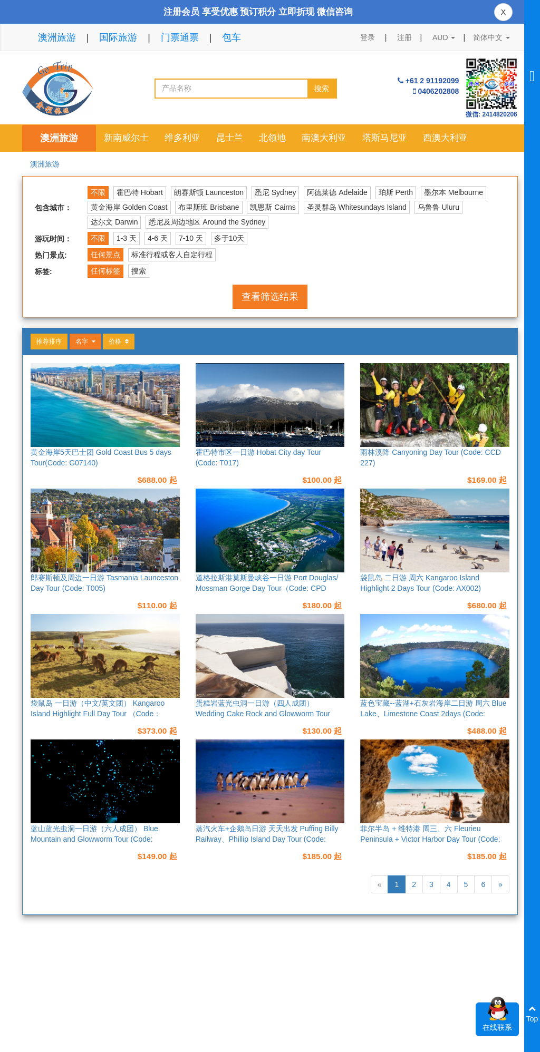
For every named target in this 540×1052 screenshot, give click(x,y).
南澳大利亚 (324, 138)
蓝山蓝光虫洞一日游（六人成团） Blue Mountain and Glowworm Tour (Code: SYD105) (94, 839)
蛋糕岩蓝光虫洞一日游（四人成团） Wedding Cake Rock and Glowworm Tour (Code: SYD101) (263, 713)
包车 (231, 37)
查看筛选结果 (270, 296)
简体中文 (491, 37)
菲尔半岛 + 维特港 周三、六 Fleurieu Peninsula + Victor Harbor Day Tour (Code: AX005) (430, 839)
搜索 (321, 88)
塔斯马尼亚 (384, 138)
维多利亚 (182, 138)
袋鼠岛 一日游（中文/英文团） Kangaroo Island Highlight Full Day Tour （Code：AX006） (98, 713)
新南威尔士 (126, 138)
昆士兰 (229, 138)
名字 (85, 341)
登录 (367, 37)
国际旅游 (118, 37)
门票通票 (180, 37)
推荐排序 (49, 341)
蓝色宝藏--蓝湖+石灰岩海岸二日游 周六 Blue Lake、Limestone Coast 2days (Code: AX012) (433, 713)
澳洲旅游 (57, 37)
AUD (443, 37)
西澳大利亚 (445, 138)
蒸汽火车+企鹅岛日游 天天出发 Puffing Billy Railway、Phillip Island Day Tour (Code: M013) (267, 839)
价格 (119, 341)
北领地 (272, 138)
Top (532, 1014)
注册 (404, 37)
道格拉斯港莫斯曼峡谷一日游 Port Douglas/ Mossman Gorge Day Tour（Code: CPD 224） (267, 588)
